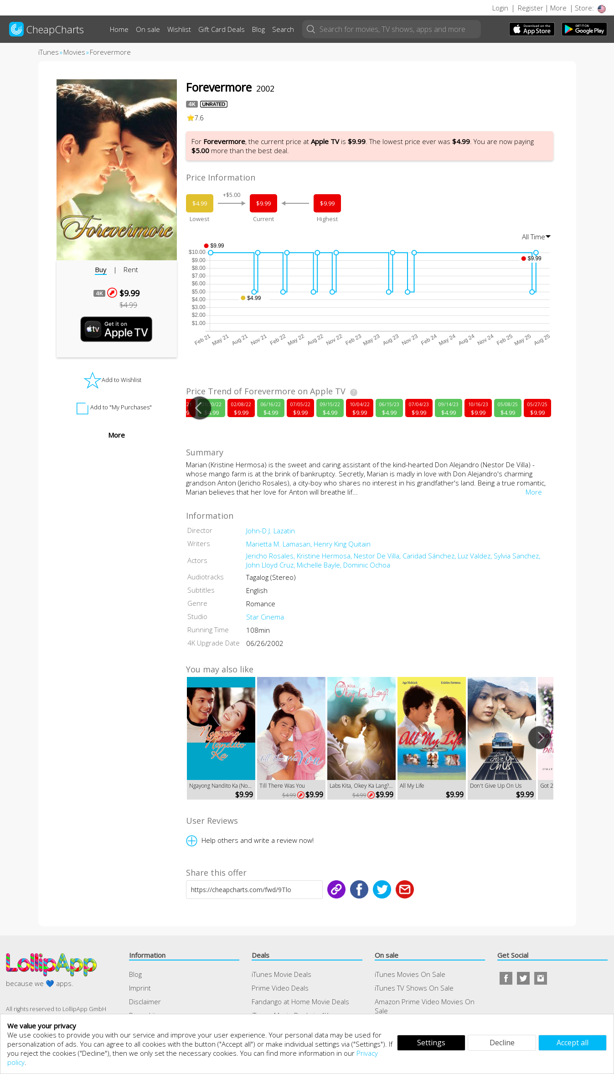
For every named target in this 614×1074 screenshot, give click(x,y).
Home (119, 29)
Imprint (140, 987)
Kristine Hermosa (325, 555)
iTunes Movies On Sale (410, 974)
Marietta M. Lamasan (280, 543)
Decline (502, 1043)
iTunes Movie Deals (281, 974)
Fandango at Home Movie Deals (300, 1001)
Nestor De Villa (378, 555)
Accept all (572, 1043)
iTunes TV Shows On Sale (414, 987)
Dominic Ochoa (366, 564)
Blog (258, 29)
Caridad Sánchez (430, 555)
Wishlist (179, 29)
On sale (148, 29)
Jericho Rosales (271, 555)
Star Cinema (265, 616)
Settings (431, 1043)
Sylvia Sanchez (517, 555)
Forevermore (110, 52)
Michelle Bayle (320, 564)
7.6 (195, 118)
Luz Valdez (476, 555)
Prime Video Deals (280, 987)
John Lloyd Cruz (271, 564)
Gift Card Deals (221, 29)
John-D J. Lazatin (270, 530)
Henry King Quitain (342, 543)
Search (283, 29)
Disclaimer (145, 1001)
